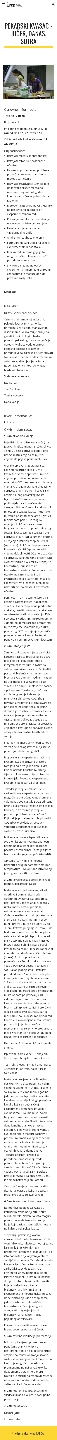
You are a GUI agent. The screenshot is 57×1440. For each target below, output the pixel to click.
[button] (3, 4)
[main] (28, 35)
